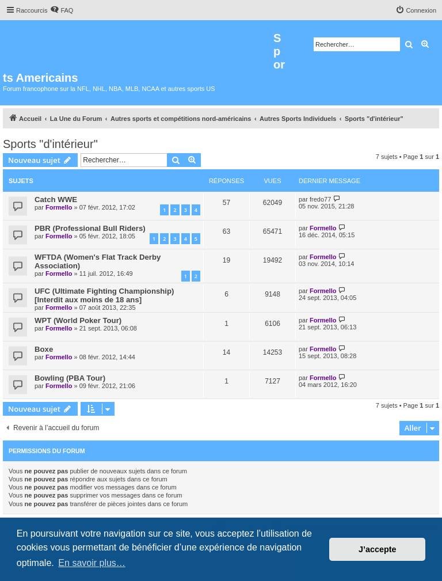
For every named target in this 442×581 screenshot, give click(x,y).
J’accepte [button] (378, 549)
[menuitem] (61, 10)
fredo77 (320, 199)
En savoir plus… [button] (91, 563)
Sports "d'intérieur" (50, 144)
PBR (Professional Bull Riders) (90, 228)
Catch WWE (56, 199)
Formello (58, 207)
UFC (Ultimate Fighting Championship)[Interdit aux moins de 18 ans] (104, 295)
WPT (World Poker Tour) (78, 320)
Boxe (44, 349)
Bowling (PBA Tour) (70, 378)
